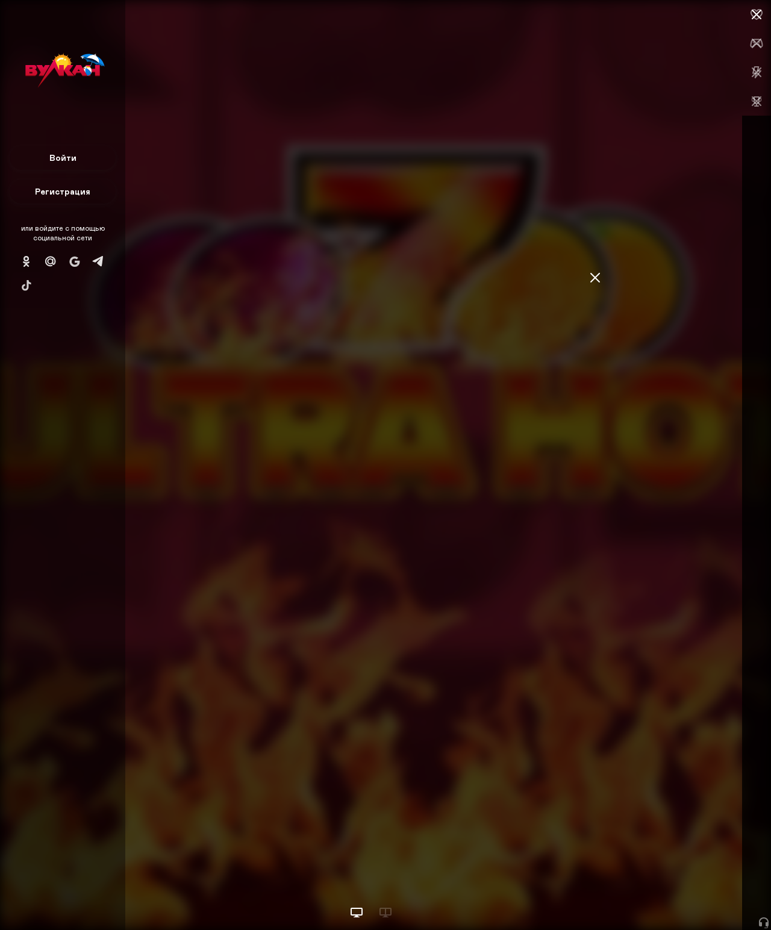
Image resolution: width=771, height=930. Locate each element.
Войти (62, 157)
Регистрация (62, 191)
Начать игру (679, 898)
